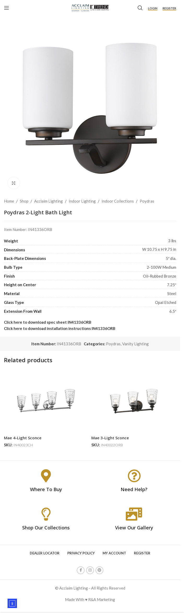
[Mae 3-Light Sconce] (133, 401)
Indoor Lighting (82, 201)
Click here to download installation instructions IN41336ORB (59, 328)
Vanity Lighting (135, 343)
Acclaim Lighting (48, 201)
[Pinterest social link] (99, 570)
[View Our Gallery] (134, 514)
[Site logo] (90, 7)
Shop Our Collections (46, 527)
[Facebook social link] (81, 570)
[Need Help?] (134, 475)
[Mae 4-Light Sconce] (46, 401)
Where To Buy (46, 489)
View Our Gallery (134, 527)
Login (152, 8)
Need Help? (134, 489)
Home (9, 201)
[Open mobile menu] (6, 8)
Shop (24, 201)
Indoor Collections (118, 201)
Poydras (147, 201)
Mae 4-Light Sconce (22, 437)
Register (169, 8)
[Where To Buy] (45, 475)
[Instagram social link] (90, 570)
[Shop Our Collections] (45, 514)
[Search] (140, 8)
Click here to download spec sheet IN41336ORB (47, 322)
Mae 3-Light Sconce (110, 437)
